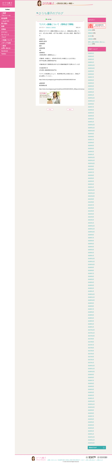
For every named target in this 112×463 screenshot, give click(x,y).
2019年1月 (91, 291)
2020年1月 (91, 255)
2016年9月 (91, 374)
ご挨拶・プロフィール (52, 459)
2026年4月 (91, 56)
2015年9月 (91, 410)
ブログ (3, 37)
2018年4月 (91, 318)
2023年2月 (91, 151)
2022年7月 (91, 172)
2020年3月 (91, 249)
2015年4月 (91, 425)
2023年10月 (91, 130)
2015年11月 (91, 404)
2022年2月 (91, 184)
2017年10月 (91, 335)
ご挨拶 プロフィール (6, 14)
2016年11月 (91, 368)
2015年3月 (91, 428)
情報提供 (48, 27)
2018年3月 (91, 321)
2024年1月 (91, 121)
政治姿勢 (4, 18)
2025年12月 (91, 65)
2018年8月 (91, 306)
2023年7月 (91, 139)
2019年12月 (91, 258)
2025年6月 (91, 80)
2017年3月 (91, 356)
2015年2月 (91, 431)
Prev (50, 109)
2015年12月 (91, 401)
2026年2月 (91, 62)
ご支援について (6, 40)
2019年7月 (91, 273)
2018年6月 (91, 312)
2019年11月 (91, 261)
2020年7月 (91, 237)
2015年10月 (91, 407)
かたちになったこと (5, 33)
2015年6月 (91, 419)
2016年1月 (91, 398)
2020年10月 (91, 231)
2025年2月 (91, 92)
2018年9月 (91, 303)
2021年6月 (91, 208)
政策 (2, 26)
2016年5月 (91, 386)
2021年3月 (91, 216)
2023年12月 (91, 124)
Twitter (3, 54)
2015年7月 (91, 416)
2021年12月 (91, 190)
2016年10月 (91, 371)
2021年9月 (91, 199)
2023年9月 (91, 133)
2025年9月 (91, 71)
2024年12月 (91, 98)
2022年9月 (91, 166)
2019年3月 (91, 285)
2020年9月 (91, 234)
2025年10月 (91, 68)
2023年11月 (91, 127)
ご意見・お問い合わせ (90, 459)
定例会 (3, 29)
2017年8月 (91, 341)
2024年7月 (91, 106)
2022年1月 (91, 187)
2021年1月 (91, 222)
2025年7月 (91, 77)
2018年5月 (91, 315)
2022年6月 (91, 175)
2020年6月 (91, 240)
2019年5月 (91, 279)
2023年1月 (91, 154)
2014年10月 (91, 443)
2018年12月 (91, 294)
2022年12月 (91, 157)
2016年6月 (91, 383)
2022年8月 (91, 169)
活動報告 (53, 27)
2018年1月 (91, 327)
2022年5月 (91, 178)
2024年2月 (91, 118)
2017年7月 (91, 344)
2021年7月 (91, 205)
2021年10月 (91, 196)
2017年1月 (91, 362)
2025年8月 (91, 74)
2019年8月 (91, 270)
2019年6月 (91, 276)
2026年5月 (91, 53)
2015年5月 (91, 422)
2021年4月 (91, 214)
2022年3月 (91, 181)
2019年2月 (91, 288)
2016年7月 (91, 380)
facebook (4, 51)
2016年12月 (91, 365)
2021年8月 (91, 202)
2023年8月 (91, 136)
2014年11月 (91, 440)
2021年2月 (91, 219)
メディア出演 (6, 43)
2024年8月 (91, 104)
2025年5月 (91, 83)
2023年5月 (91, 145)
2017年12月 (91, 330)
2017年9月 (91, 338)
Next (70, 109)
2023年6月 (91, 142)
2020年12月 (91, 225)
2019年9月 (91, 267)
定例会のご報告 (69, 459)
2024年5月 (91, 109)
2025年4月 (91, 86)
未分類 (90, 36)
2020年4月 (91, 246)
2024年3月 (91, 115)
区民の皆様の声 (76, 459)
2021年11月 (91, 193)
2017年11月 (91, 332)
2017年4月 (91, 353)
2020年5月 (91, 243)
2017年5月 (91, 350)
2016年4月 (91, 389)
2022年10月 (91, 163)
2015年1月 (91, 434)
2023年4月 (91, 148)
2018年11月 (91, 297)
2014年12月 (91, 437)
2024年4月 (91, 112)
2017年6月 (91, 347)
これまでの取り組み (5, 22)
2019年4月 (91, 282)
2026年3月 (91, 59)
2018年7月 (91, 309)
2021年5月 (91, 211)
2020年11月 (91, 228)
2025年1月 (91, 95)
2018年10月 (91, 300)
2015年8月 (91, 413)
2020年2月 (91, 252)
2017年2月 (91, 359)
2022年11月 (91, 160)
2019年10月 (91, 264)
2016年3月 (91, 392)
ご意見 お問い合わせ (6, 47)
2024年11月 (91, 100)
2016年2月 (91, 395)
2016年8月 (91, 377)
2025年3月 (91, 89)
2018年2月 (91, 324)
